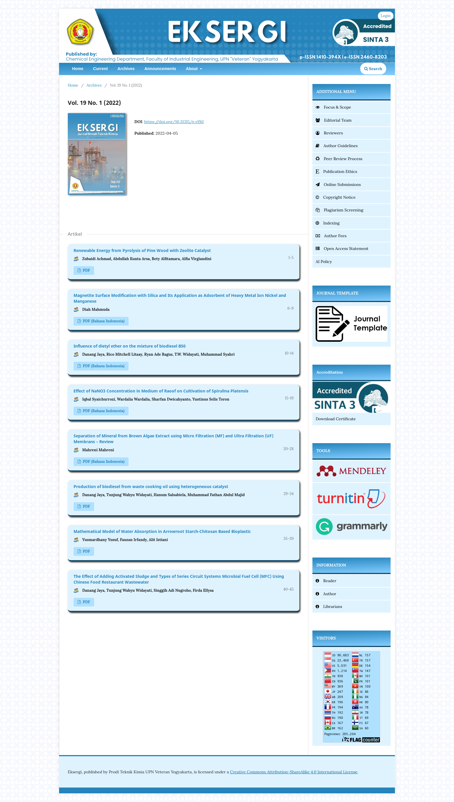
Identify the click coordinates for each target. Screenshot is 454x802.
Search (373, 68)
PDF (86, 270)
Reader (326, 580)
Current (100, 68)
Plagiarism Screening (339, 210)
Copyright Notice (336, 197)
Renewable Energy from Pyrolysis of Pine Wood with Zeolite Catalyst (142, 250)
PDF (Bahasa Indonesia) (103, 321)
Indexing (328, 223)
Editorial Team (334, 120)
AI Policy (324, 261)
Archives (126, 68)
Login (386, 15)
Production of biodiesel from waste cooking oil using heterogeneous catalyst (151, 486)
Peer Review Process (339, 158)
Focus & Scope (333, 107)
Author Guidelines (337, 145)
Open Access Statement (342, 248)
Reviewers (329, 133)
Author (326, 593)
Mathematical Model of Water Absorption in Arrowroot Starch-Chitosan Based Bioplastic (162, 531)
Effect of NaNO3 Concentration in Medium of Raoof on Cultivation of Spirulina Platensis (161, 391)
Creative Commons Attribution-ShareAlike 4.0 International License (293, 771)
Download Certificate (336, 418)
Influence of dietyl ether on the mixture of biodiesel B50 (130, 346)
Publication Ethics (336, 171)
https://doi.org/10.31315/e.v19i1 (174, 121)
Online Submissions (338, 184)
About (192, 68)
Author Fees (331, 235)
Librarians (329, 606)
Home (77, 68)
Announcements (160, 68)
